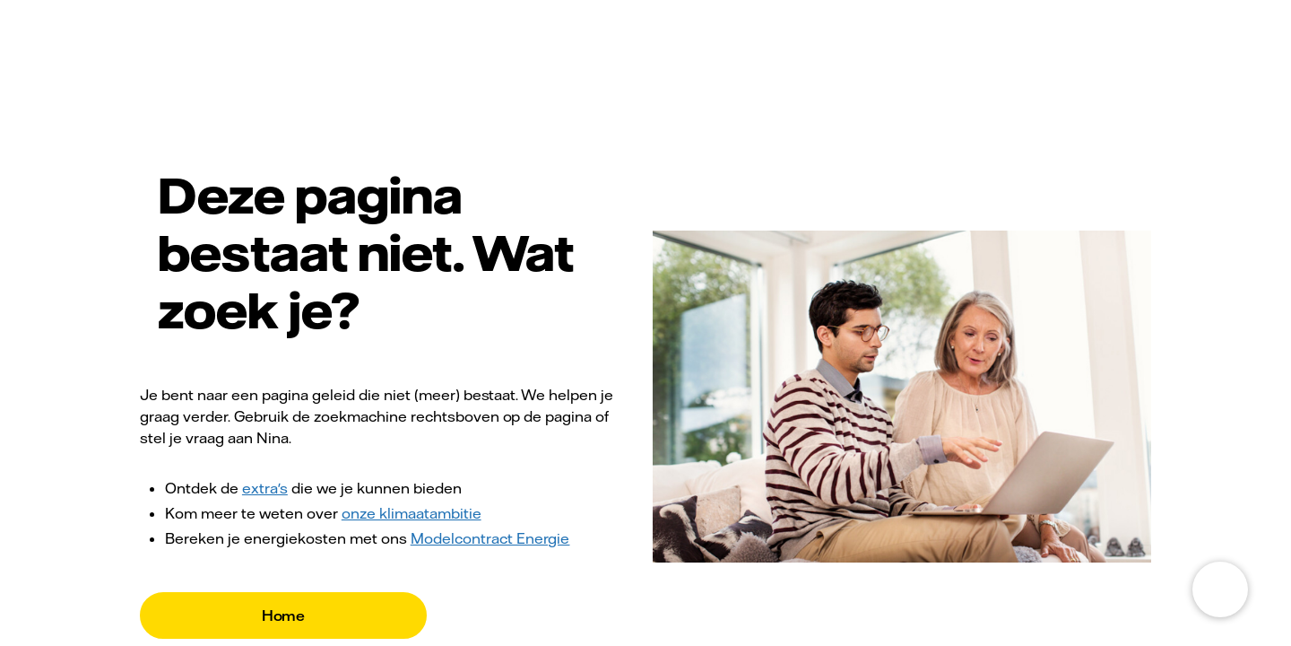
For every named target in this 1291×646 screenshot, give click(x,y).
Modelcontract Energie (490, 538)
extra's (265, 488)
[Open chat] (1220, 589)
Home (284, 615)
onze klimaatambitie (411, 513)
